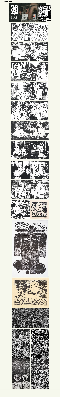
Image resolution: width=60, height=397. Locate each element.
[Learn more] (44, 20)
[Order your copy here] (44, 18)
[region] (20, 32)
